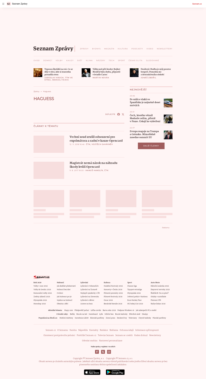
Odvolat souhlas (89, 340)
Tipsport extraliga (134, 289)
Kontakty (93, 330)
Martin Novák (101, 78)
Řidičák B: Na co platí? (160, 293)
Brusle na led (81, 314)
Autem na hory (86, 303)
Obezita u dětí (62, 303)
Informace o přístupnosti (147, 330)
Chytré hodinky (145, 318)
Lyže (101, 314)
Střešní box (109, 314)
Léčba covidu (96, 310)
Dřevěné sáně (134, 314)
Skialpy (145, 314)
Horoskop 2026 (40, 303)
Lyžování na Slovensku (89, 296)
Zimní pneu (110, 318)
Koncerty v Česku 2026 (113, 289)
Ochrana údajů (127, 330)
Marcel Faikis (60, 80)
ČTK (88, 144)
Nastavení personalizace (110, 340)
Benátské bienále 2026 (113, 303)
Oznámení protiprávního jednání (59, 335)
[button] (38, 72)
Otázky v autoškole (158, 296)
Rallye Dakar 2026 (158, 303)
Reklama (114, 330)
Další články (151, 146)
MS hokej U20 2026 (135, 303)
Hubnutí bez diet (63, 289)
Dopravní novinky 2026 (160, 289)
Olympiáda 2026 (40, 300)
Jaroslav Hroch (54, 78)
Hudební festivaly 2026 (113, 286)
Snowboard (93, 314)
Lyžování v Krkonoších (89, 286)
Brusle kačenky (121, 314)
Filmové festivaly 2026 (113, 296)
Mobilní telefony (66, 318)
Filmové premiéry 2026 (113, 293)
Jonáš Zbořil (148, 78)
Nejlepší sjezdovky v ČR (90, 293)
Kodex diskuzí (141, 335)
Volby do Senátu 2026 (42, 289)
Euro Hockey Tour (134, 300)
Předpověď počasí (82, 310)
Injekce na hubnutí (64, 300)
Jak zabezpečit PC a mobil (146, 310)
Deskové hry (122, 318)
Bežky (72, 314)
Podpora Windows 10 (125, 310)
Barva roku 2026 (109, 310)
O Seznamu (62, 330)
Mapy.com (68, 310)
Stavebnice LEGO (82, 318)
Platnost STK (156, 300)
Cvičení (60, 293)
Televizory (133, 318)
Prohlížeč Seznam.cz (86, 335)
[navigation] (3, 4)
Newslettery (155, 335)
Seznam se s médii (124, 335)
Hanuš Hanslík (94, 170)
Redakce (104, 330)
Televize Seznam (106, 335)
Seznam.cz (197, 4)
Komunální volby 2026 (43, 293)
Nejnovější (138, 89)
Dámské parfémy (97, 318)
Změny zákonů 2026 (42, 296)
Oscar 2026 (108, 300)
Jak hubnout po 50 (64, 296)
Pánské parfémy (159, 318)
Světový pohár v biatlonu (137, 296)
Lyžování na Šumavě (88, 289)
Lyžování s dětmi (87, 300)
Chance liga (132, 286)
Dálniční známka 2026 (160, 286)
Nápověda (83, 330)
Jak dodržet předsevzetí (66, 286)
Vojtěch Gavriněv (102, 144)
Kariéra (73, 330)
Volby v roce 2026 (41, 286)
